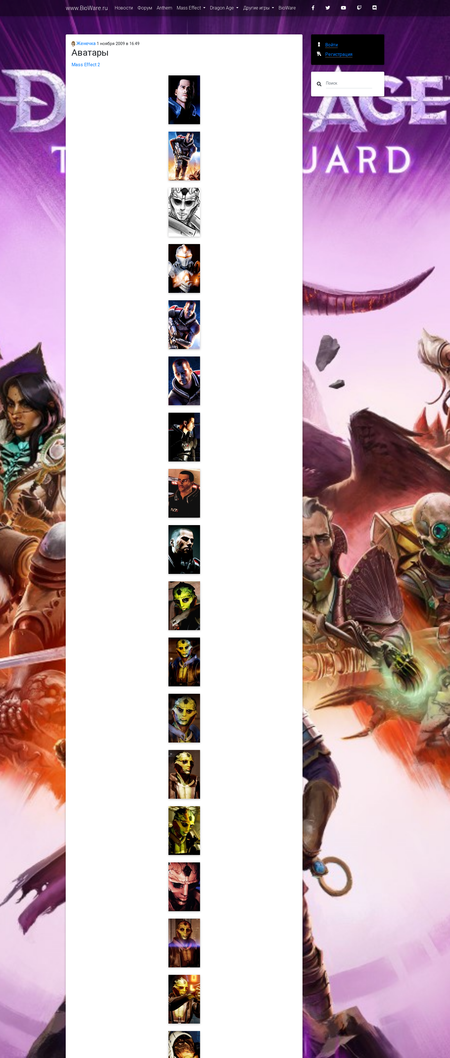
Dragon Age (222, 9)
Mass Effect (189, 9)
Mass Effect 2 (85, 64)
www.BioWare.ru (87, 9)
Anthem (164, 9)
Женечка (83, 43)
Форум (144, 9)
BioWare (287, 9)
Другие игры (257, 9)
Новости (124, 9)
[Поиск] (349, 82)
